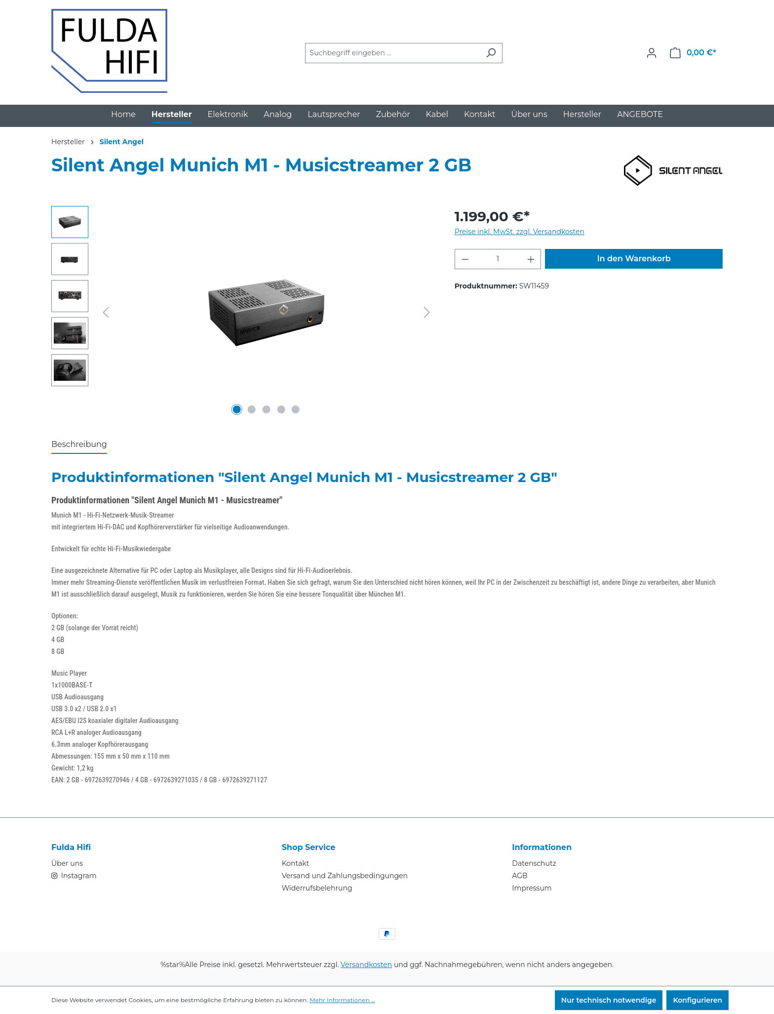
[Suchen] (491, 53)
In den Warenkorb (634, 258)
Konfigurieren (697, 1000)
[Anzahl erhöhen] (531, 259)
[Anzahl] (497, 259)
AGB (519, 875)
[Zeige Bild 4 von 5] (281, 409)
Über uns (67, 863)
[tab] (79, 445)
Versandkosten (366, 964)
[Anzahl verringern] (465, 259)
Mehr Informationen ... (342, 1000)
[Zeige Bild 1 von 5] (237, 409)
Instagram (78, 875)
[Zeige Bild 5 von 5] (296, 409)
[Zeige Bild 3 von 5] (266, 409)
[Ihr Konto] (651, 53)
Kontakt (296, 863)
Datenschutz (534, 863)
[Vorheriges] (105, 312)
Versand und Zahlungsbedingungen (345, 875)
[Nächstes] (427, 312)
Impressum (531, 888)
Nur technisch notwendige (609, 1000)
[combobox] (392, 53)
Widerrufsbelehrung (317, 888)
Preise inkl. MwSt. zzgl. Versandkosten (519, 231)
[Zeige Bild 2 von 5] (252, 409)
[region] (243, 312)
